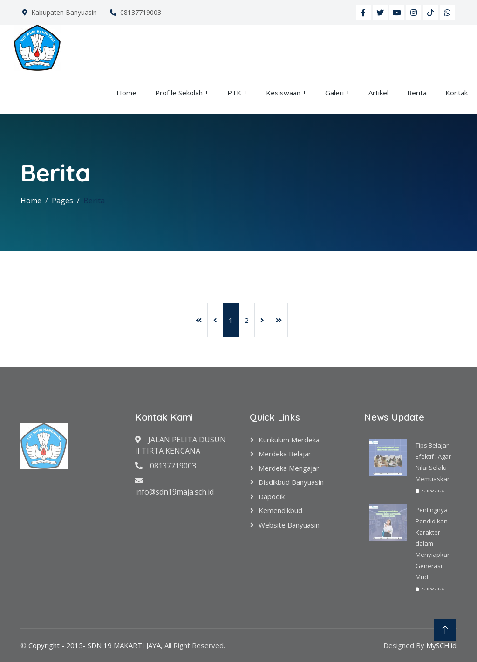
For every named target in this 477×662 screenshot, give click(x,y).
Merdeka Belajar (285, 453)
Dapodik (272, 496)
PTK (234, 92)
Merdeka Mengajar (289, 468)
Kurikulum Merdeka (289, 439)
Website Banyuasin (289, 524)
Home (126, 92)
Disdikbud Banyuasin (291, 482)
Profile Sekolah (179, 92)
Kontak (456, 92)
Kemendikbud (280, 510)
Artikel (378, 92)
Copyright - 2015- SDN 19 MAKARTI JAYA (94, 645)
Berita (417, 92)
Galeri (334, 92)
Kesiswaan (283, 92)
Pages (62, 200)
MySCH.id (441, 645)
